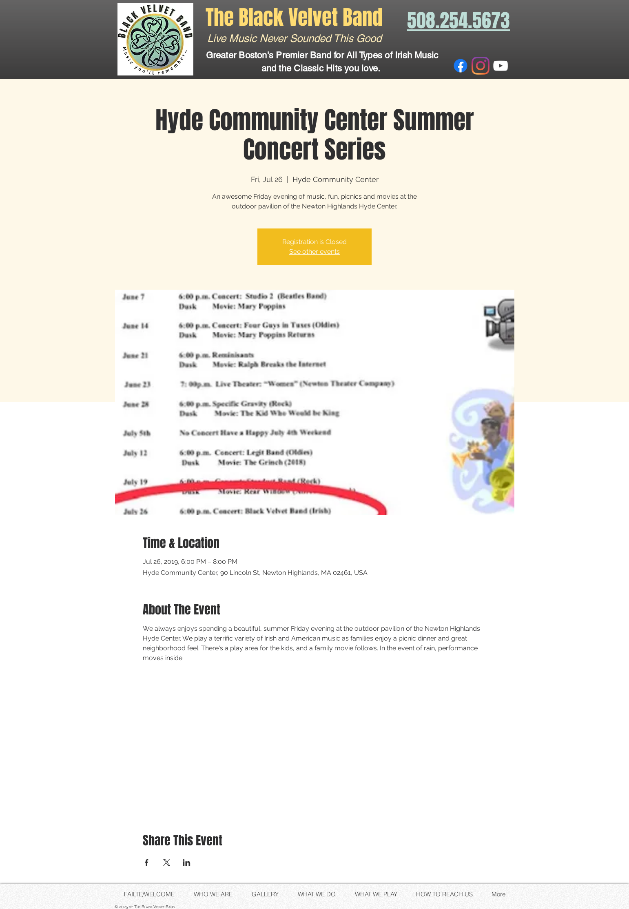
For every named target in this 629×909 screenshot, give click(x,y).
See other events (314, 251)
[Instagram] (480, 66)
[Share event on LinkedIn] (186, 862)
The (222, 17)
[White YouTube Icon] (500, 66)
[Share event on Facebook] (147, 862)
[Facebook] (461, 66)
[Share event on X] (167, 862)
